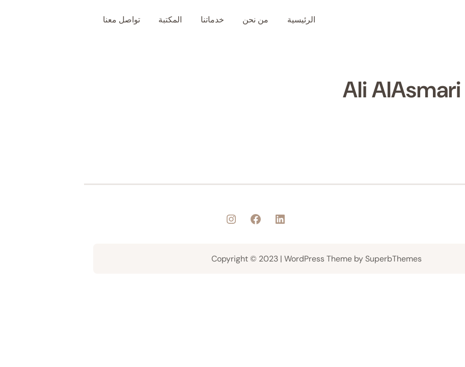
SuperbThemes (309, 258)
